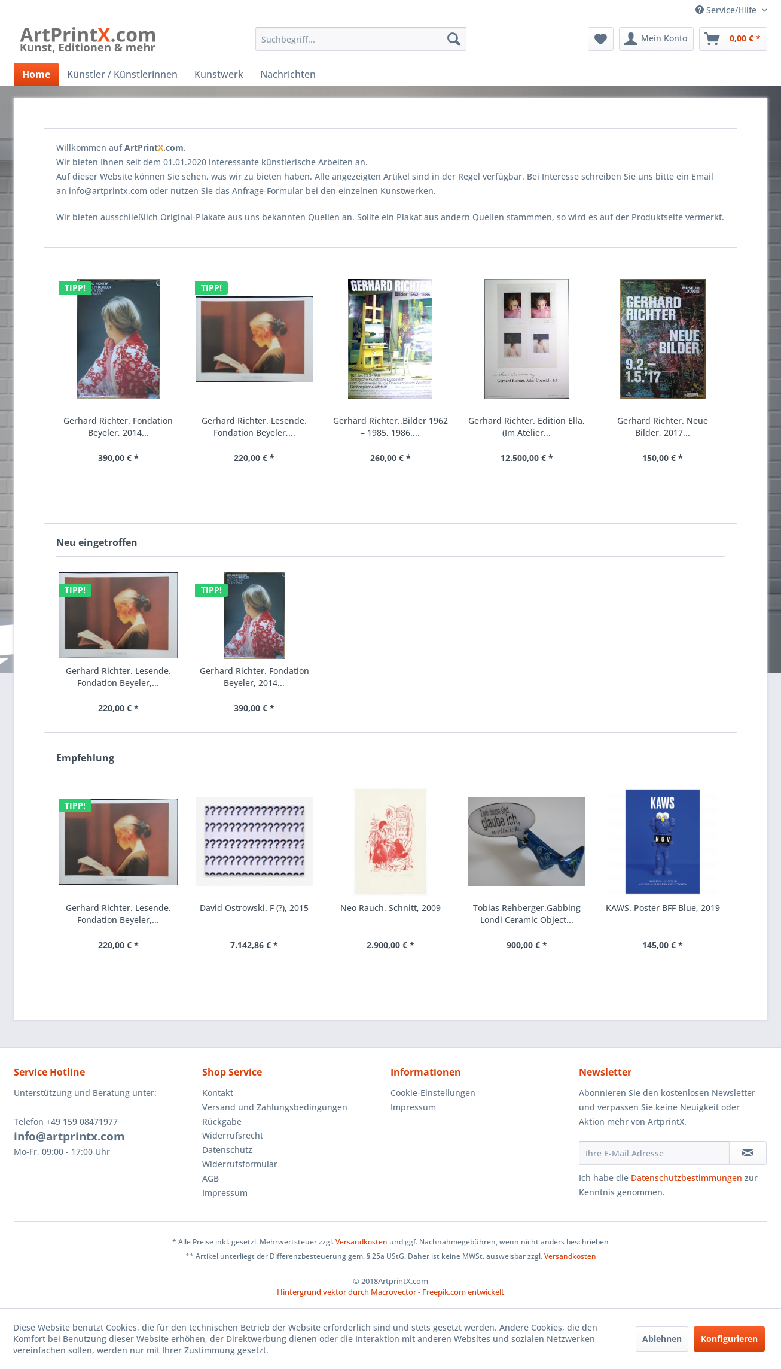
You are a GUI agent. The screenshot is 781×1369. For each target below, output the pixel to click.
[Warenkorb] (733, 39)
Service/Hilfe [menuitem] (727, 10)
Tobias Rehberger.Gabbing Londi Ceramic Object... (527, 913)
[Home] (36, 74)
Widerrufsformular (239, 1164)
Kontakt (217, 1092)
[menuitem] (360, 39)
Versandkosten (361, 1242)
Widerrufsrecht (232, 1135)
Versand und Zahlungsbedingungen (274, 1107)
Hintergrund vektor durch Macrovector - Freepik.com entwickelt (390, 1291)
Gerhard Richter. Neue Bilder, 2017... (662, 426)
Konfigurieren (729, 1338)
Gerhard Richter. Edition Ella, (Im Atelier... (526, 426)
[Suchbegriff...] (360, 39)
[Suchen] (453, 39)
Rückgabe (222, 1121)
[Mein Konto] (656, 39)
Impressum (225, 1192)
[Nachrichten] (288, 74)
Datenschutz (227, 1149)
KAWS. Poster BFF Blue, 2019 (663, 907)
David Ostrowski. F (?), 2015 (254, 907)
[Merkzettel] (601, 39)
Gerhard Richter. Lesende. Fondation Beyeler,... (118, 913)
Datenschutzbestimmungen (686, 1177)
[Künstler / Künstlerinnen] (122, 74)
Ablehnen (662, 1338)
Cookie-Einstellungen (433, 1092)
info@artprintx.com (69, 1136)
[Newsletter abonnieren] (748, 1153)
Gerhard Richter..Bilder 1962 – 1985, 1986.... (390, 426)
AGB (210, 1178)
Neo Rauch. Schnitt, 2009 (390, 907)
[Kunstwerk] (219, 74)
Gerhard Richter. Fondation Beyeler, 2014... (254, 676)
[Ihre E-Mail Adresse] (654, 1153)
